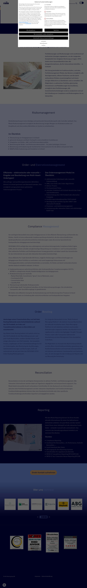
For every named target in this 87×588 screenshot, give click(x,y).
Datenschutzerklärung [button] (43, 43)
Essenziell (48, 4)
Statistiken (48, 11)
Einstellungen (28, 23)
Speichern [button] (56, 30)
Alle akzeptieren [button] (30, 30)
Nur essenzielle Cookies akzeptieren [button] (43, 34)
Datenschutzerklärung (23, 22)
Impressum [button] (43, 45)
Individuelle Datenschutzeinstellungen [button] (43, 38)
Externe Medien (49, 18)
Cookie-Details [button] (43, 41)
